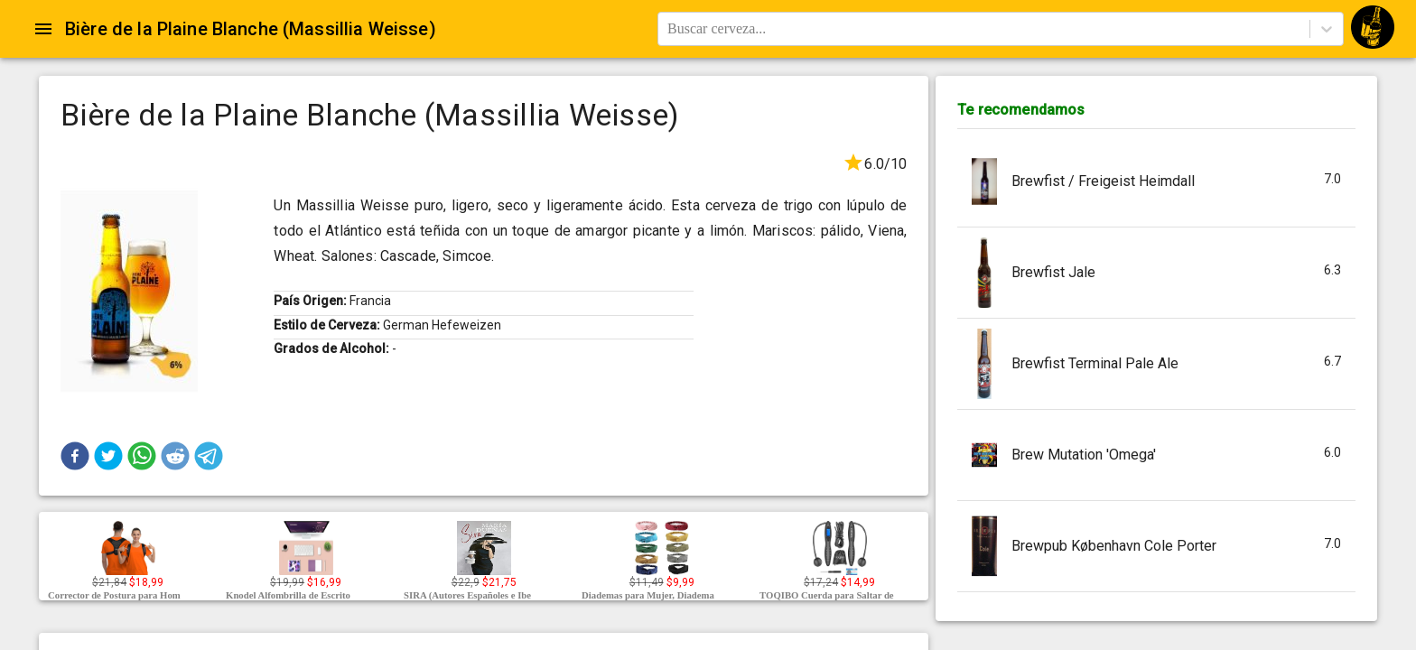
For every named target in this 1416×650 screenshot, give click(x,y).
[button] (75, 455)
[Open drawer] (43, 29)
